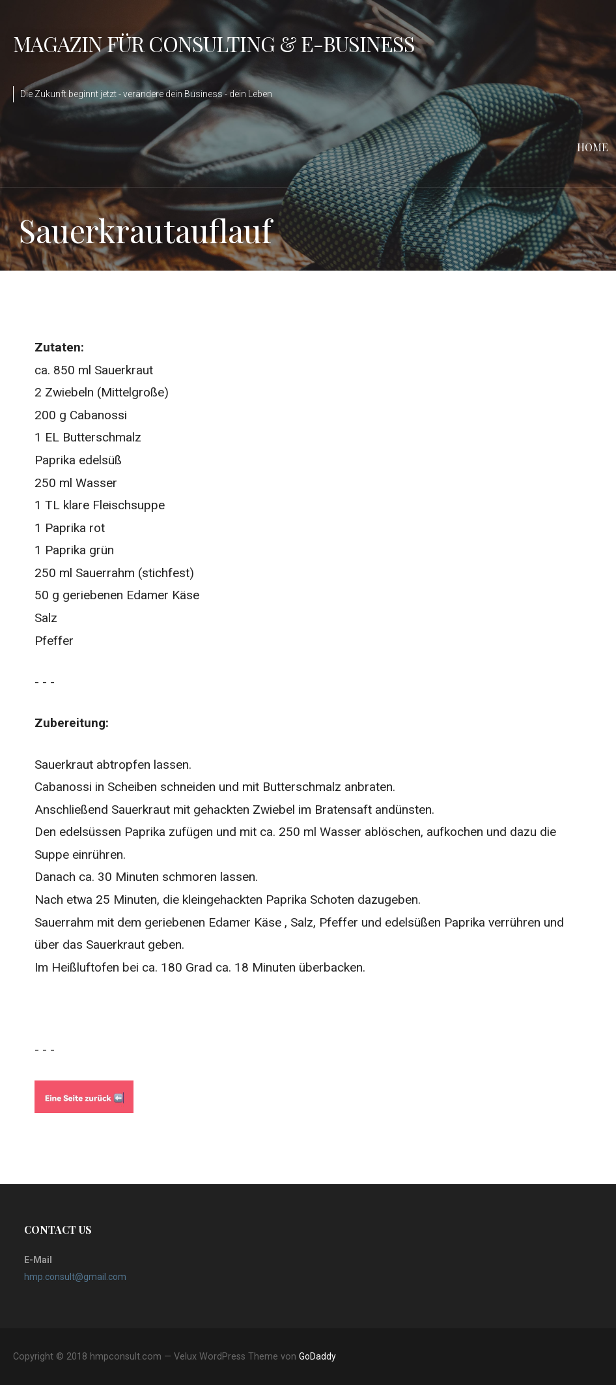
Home (592, 147)
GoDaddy (317, 1356)
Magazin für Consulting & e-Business (214, 43)
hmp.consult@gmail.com (75, 1277)
